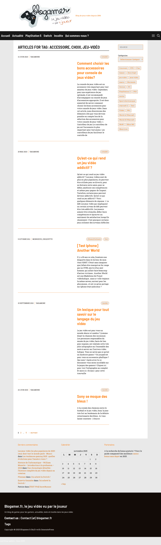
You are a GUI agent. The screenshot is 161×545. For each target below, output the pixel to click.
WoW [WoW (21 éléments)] (121, 124)
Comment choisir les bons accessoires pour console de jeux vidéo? (93, 70)
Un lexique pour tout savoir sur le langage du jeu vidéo (93, 316)
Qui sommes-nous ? (77, 35)
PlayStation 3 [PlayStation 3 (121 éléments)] (124, 92)
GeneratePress (47, 529)
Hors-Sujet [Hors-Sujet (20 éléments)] (132, 73)
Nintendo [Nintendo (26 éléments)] (131, 82)
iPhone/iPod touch (94, 239)
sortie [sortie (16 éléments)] (121, 96)
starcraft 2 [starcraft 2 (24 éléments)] (123, 106)
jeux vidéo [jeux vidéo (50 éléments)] (134, 77)
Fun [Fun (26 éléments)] (138, 68)
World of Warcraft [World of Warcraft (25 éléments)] (126, 115)
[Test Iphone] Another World (88, 247)
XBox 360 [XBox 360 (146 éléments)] (130, 124)
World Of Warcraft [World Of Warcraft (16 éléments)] (126, 120)
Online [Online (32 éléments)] (122, 87)
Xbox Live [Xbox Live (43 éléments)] (123, 129)
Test (106, 239)
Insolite (58, 35)
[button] (158, 35)
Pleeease (22, 477)
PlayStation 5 (33, 35)
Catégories (122, 55)
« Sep (63, 484)
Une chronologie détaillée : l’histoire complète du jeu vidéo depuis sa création (36, 470)
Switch (48, 35)
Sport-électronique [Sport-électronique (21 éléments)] (127, 101)
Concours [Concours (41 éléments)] (123, 68)
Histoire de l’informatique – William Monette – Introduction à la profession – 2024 (36, 465)
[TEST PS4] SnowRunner (40, 487)
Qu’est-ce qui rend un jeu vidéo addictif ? (91, 163)
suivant (32, 432)
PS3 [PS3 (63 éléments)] (135, 92)
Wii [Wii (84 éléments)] (128, 110)
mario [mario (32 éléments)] (121, 82)
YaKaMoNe (35, 57)
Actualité (17, 35)
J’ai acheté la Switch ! (40, 477)
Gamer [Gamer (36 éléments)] (122, 73)
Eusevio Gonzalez (26, 480)
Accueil (5, 35)
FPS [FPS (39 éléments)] (131, 68)
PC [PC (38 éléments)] (129, 87)
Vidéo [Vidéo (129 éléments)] (121, 110)
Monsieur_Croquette (43, 239)
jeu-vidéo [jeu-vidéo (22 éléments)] (123, 77)
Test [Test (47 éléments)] (132, 106)
